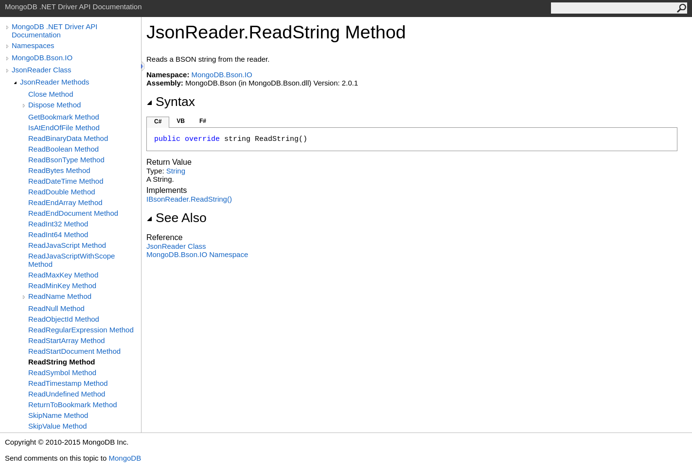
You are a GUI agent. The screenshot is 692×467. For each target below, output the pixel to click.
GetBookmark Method (63, 117)
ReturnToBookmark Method (72, 404)
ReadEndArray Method (65, 202)
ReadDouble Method (61, 192)
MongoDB (124, 458)
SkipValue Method (57, 426)
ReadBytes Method (59, 170)
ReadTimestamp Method (68, 383)
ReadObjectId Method (63, 319)
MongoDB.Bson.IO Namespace (197, 254)
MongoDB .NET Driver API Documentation (54, 30)
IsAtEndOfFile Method (64, 127)
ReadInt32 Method (58, 224)
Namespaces (33, 45)
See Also (176, 217)
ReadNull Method (56, 308)
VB (181, 121)
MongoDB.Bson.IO (42, 57)
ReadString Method (61, 362)
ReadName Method (59, 296)
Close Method (50, 94)
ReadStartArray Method (66, 340)
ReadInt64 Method (58, 234)
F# (202, 121)
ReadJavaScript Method (67, 245)
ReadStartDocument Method (74, 351)
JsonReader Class (41, 70)
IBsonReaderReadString (189, 199)
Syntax (170, 101)
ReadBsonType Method (66, 160)
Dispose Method (54, 105)
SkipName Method (58, 415)
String (175, 171)
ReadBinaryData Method (68, 138)
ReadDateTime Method (66, 181)
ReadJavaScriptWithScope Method (71, 260)
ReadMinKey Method (62, 285)
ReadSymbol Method (62, 372)
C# (157, 121)
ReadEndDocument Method (73, 213)
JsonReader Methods (54, 82)
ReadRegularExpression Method (81, 330)
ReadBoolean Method (63, 149)
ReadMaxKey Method (63, 275)
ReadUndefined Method (66, 394)
